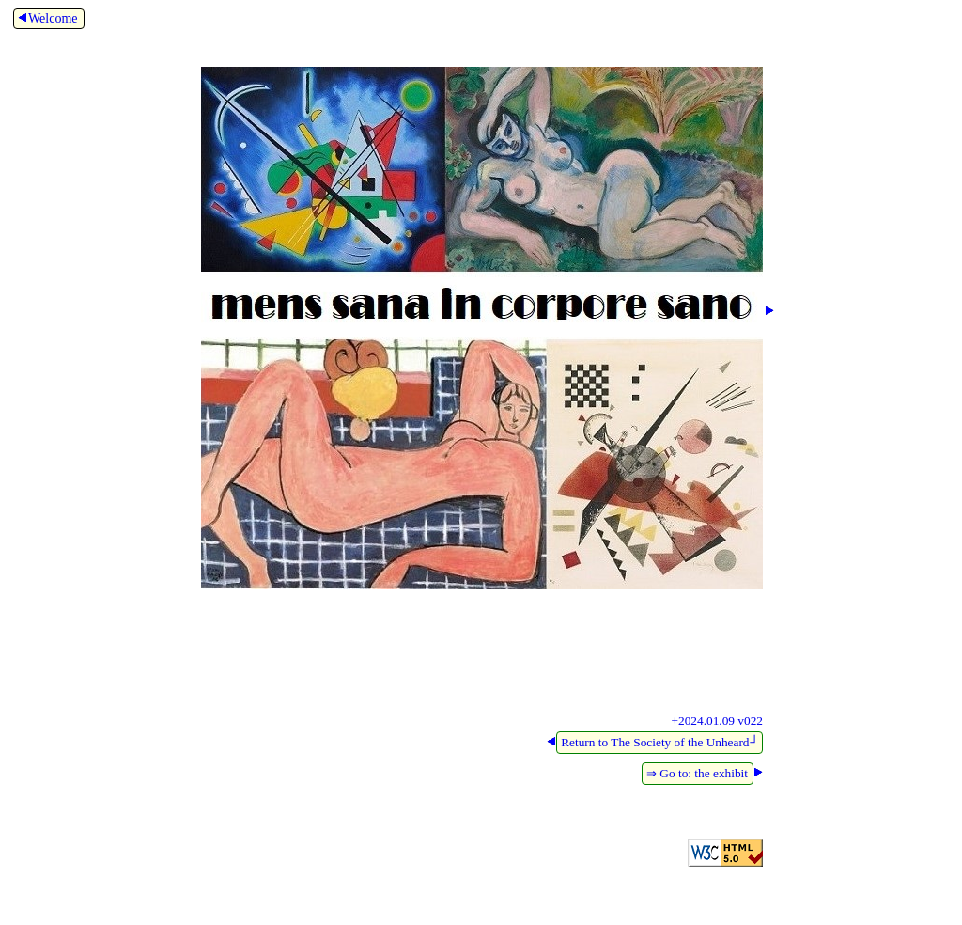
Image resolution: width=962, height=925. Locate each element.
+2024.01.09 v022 (717, 720)
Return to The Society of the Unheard (660, 742)
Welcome (46, 18)
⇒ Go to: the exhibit (697, 773)
